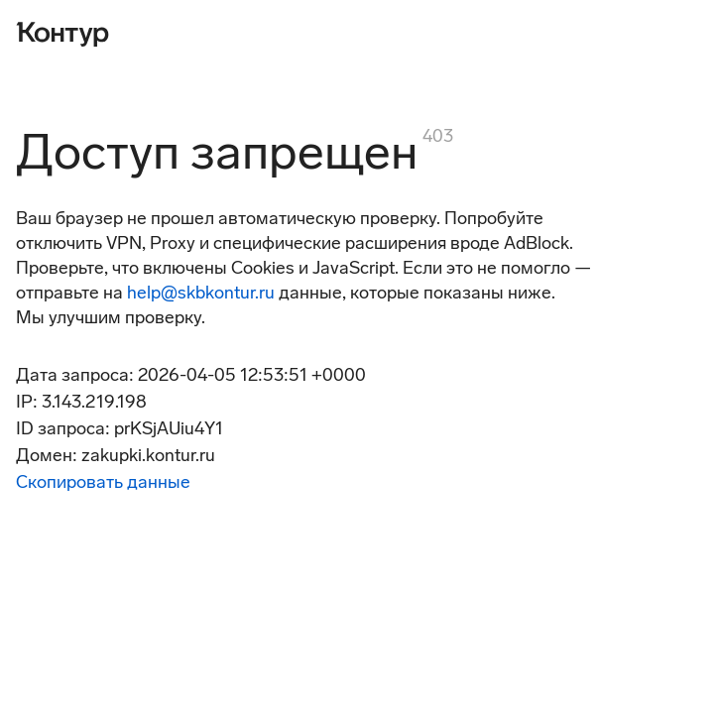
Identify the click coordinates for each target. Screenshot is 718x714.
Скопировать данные (103, 482)
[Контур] (62, 32)
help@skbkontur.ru (201, 292)
